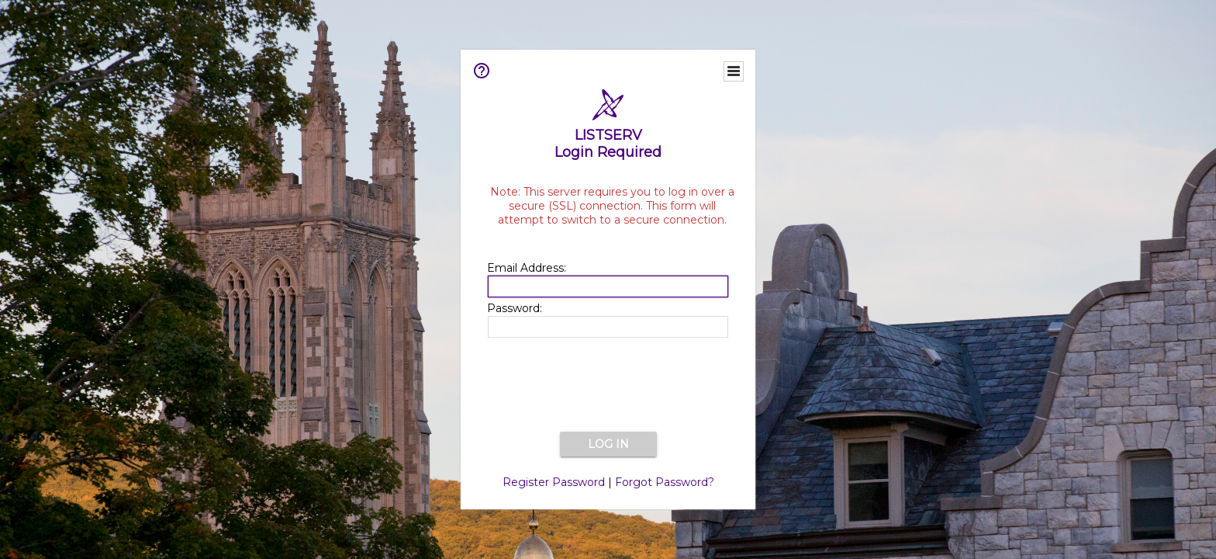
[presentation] (608, 386)
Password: (514, 308)
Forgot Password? (664, 482)
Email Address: (526, 268)
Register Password (554, 482)
